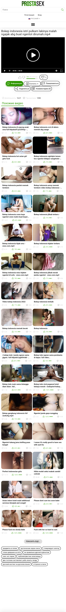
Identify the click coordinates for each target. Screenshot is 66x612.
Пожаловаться (52, 83)
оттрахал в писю (39, 564)
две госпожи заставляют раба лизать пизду (20, 560)
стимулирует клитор (51, 548)
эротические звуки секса (30, 548)
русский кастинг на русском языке (16, 564)
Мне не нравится (23, 77)
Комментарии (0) (43, 89)
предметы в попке (10, 548)
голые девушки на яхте (12, 552)
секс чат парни (8, 556)
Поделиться (24, 89)
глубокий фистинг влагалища (29, 556)
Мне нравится (19, 77)
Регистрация (29, 15)
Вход (40, 15)
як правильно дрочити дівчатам (36, 552)
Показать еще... (33, 541)
